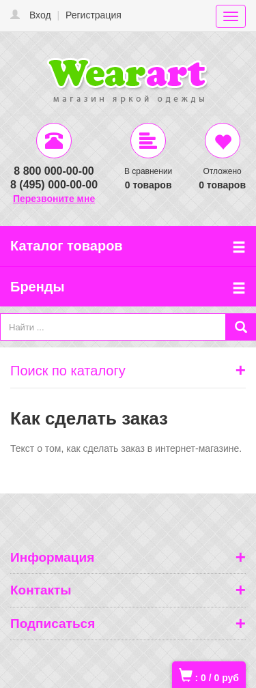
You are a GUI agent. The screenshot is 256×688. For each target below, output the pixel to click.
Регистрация (94, 15)
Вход (40, 15)
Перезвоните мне (54, 198)
